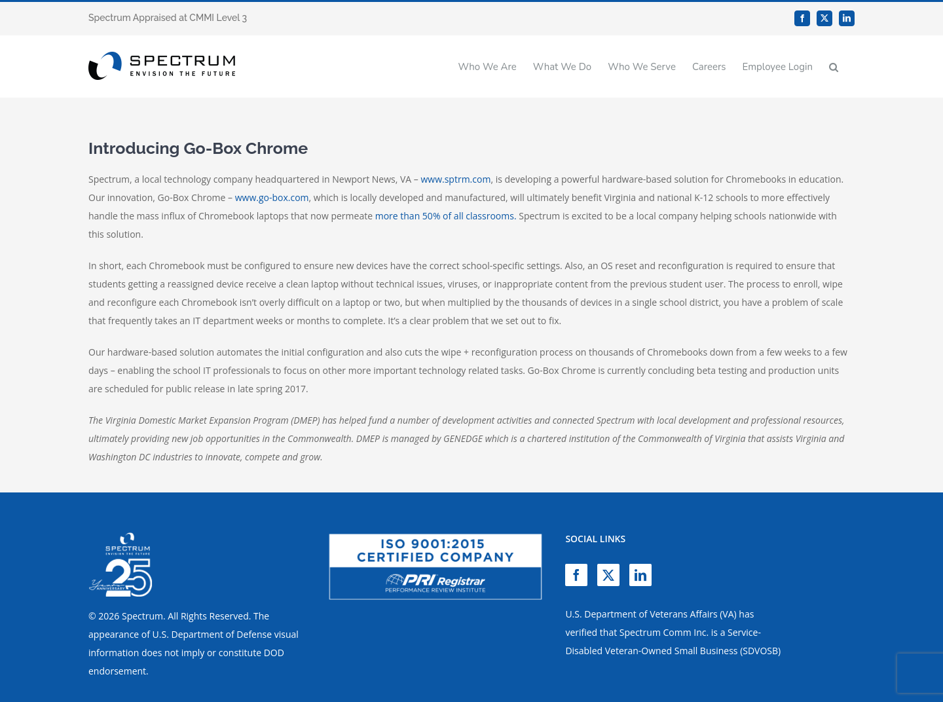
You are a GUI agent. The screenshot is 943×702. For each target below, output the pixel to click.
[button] (833, 66)
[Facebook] (576, 575)
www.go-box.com (272, 197)
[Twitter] (608, 575)
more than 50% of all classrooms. (446, 216)
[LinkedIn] (640, 575)
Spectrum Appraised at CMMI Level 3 (167, 17)
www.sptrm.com (455, 179)
